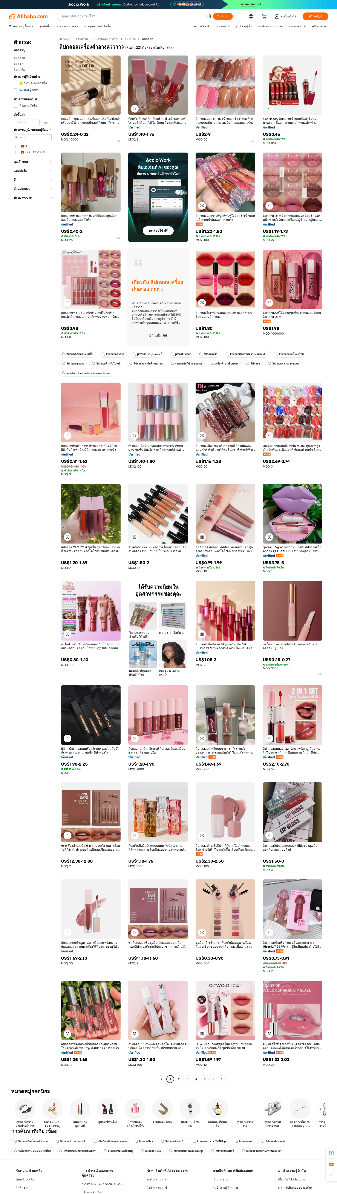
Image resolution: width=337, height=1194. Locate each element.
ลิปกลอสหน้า (244, 1141)
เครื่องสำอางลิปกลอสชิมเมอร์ (77, 1151)
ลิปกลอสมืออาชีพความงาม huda (245, 354)
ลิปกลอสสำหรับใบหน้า (106, 363)
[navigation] (32, 559)
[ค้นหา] (223, 16)
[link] (331, 1153)
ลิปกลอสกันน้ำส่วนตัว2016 (31, 1141)
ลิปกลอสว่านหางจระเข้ (70, 1141)
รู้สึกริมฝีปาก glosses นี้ (147, 354)
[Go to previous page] (161, 1079)
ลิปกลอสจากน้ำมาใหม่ (289, 354)
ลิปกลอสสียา (144, 1141)
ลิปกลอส (253, 363)
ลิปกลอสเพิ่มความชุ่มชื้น (77, 354)
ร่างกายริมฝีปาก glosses (186, 363)
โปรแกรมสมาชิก (158, 1187)
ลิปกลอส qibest (73, 363)
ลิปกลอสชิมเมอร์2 (273, 1141)
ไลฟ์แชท (22, 1187)
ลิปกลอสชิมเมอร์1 (172, 1141)
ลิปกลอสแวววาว (112, 354)
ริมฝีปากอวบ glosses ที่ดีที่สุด (32, 1151)
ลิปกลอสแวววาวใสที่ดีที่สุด (210, 1141)
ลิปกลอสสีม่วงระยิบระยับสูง (186, 1151)
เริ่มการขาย (220, 1179)
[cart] (265, 17)
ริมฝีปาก (130, 39)
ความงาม (81, 39)
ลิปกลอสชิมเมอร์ (222, 1151)
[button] (208, 16)
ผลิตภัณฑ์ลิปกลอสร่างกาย (110, 1141)
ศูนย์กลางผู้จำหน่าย (225, 1187)
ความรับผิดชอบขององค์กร (295, 1187)
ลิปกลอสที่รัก (208, 354)
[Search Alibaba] (132, 16)
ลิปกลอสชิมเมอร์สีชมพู (118, 1151)
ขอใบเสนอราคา (157, 1179)
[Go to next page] (222, 1079)
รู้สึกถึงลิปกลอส (180, 354)
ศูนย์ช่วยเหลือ (25, 1179)
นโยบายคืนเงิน (91, 1192)
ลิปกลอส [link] (147, 39)
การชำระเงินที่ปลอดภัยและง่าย (101, 1184)
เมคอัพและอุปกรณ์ (106, 39)
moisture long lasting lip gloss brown (86, 373)
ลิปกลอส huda (151, 1151)
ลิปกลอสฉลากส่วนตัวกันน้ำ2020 (262, 1151)
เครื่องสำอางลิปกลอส (224, 363)
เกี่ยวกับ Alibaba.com (291, 1179)
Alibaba (64, 39)
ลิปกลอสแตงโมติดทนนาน (145, 363)
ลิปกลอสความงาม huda (283, 363)
